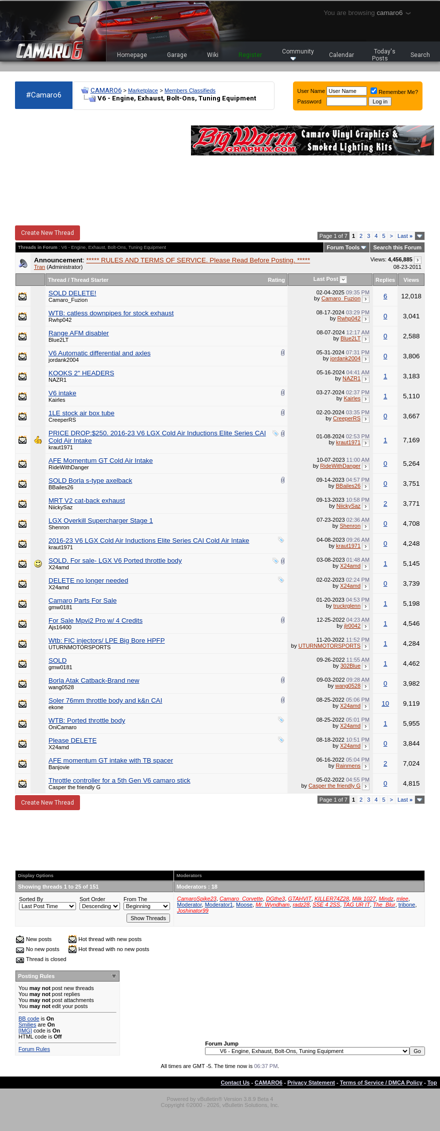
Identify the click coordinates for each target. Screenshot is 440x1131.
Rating (276, 280)
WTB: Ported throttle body (86, 720)
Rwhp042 (60, 320)
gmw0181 (60, 607)
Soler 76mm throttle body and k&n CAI (105, 700)
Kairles (57, 400)
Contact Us (235, 1083)
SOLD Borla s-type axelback (90, 480)
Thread (57, 280)
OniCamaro (62, 727)
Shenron (59, 527)
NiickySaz (60, 507)
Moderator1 (219, 905)
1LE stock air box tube (81, 413)
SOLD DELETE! (72, 293)
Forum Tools (343, 247)
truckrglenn (347, 606)
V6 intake (62, 393)
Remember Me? (394, 92)
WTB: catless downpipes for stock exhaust (111, 313)
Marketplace (143, 90)
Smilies (27, 1025)
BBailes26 (61, 487)
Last (405, 236)
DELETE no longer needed (88, 580)
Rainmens (348, 766)
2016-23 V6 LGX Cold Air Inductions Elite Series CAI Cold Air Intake (149, 540)
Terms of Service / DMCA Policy (381, 1083)
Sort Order (92, 899)
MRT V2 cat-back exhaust (86, 500)
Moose (244, 905)
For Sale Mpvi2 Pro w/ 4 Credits (95, 620)
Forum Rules (34, 1049)
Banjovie (59, 767)
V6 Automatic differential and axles (99, 353)
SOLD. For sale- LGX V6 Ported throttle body (115, 560)
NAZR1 (57, 380)
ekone (56, 707)
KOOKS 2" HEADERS (81, 373)
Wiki (212, 54)
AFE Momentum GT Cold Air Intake (100, 460)
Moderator (189, 905)
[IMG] (25, 1031)
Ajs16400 (60, 627)
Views (411, 280)
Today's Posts (384, 55)
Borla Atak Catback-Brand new (94, 680)
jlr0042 (352, 626)
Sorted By (31, 899)
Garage (177, 54)
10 (385, 703)
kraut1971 (60, 447)
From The (135, 899)
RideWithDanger (68, 467)
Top (432, 1083)
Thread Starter (89, 280)
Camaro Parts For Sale (82, 600)
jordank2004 (63, 360)
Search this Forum (397, 247)
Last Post (326, 279)
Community (298, 54)
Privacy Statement (311, 1083)
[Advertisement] (70, 168)
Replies (385, 280)
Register (250, 54)
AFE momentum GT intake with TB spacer (110, 760)
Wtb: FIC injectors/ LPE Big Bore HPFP (106, 640)
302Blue (350, 666)
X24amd (58, 567)
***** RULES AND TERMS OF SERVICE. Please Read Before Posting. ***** (198, 260)
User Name (312, 91)
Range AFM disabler (78, 333)
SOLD (57, 660)
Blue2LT (58, 340)
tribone (407, 905)
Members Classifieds (190, 90)
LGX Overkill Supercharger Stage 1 (100, 520)
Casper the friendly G (74, 787)
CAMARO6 (106, 90)
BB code (29, 1019)
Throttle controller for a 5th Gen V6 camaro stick (119, 780)
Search (420, 54)
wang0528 (61, 687)
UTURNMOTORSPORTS (79, 647)
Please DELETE (72, 740)
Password (310, 101)
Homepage (132, 54)
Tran (39, 267)
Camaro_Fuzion (68, 300)
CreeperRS (62, 420)
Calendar (341, 54)
